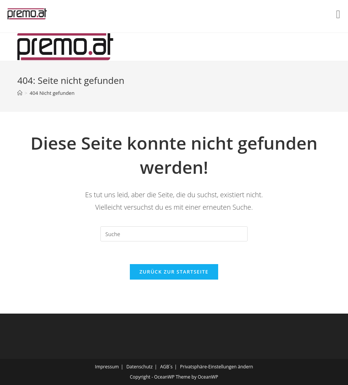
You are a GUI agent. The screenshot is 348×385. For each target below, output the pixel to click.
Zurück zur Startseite (174, 271)
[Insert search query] (174, 233)
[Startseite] (19, 93)
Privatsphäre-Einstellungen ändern (216, 366)
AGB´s (166, 366)
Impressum (107, 366)
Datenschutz (139, 366)
